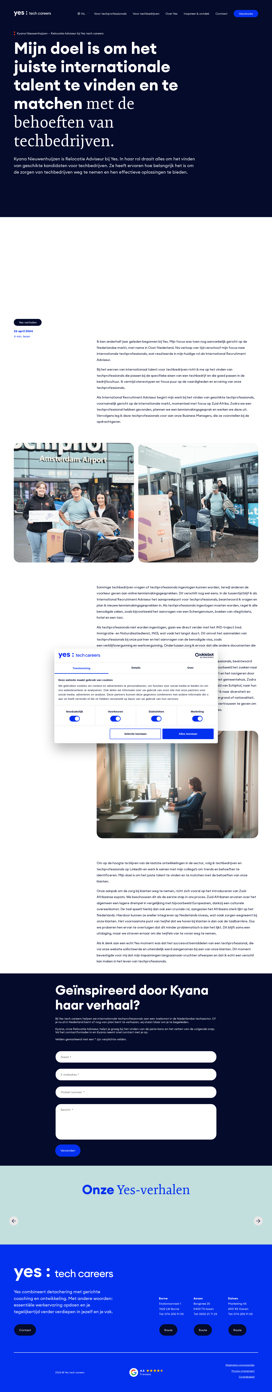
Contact (25, 1330)
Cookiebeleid (247, 1376)
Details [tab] (136, 667)
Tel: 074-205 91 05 (171, 1314)
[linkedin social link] (19, 1372)
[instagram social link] (29, 1372)
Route (168, 1330)
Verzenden (68, 1150)
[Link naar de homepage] (32, 13)
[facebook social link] (39, 1372)
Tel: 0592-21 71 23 (205, 1314)
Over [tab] (190, 667)
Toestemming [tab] (81, 668)
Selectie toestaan (135, 733)
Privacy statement (243, 1371)
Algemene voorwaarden (240, 1365)
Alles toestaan (188, 733)
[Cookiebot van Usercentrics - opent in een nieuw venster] (198, 655)
